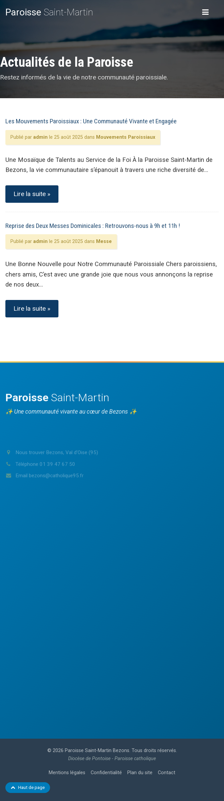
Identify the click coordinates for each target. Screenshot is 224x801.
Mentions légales (67, 773)
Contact (166, 773)
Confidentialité (106, 773)
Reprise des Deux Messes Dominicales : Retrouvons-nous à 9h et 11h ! (92, 226)
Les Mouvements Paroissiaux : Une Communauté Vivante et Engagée (91, 121)
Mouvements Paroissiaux (125, 137)
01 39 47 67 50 (57, 475)
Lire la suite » (31, 194)
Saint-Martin (49, 12)
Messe (104, 241)
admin (40, 137)
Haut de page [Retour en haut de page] (28, 787)
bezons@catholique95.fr (56, 486)
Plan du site (139, 773)
